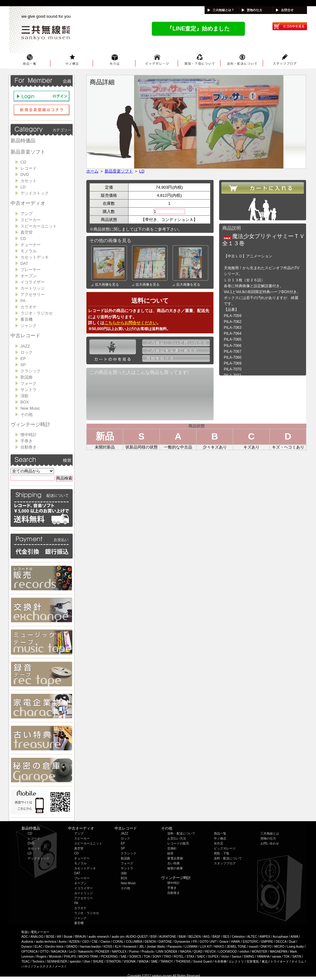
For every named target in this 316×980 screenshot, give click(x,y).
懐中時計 (28, 434)
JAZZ (25, 346)
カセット (28, 180)
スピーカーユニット (38, 226)
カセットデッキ (34, 257)
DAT (24, 263)
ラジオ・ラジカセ (36, 313)
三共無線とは (269, 833)
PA (22, 300)
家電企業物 (175, 858)
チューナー (30, 244)
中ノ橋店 (220, 838)
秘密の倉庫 (175, 868)
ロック (26, 352)
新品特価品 (23, 140)
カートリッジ (32, 288)
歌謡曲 (26, 377)
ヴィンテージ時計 (30, 424)
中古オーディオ (28, 203)
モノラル (28, 251)
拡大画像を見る (105, 284)
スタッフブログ (225, 863)
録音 (170, 853)
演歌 (24, 395)
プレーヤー (30, 269)
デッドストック (34, 193)
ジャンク (28, 325)
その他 (26, 414)
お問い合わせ (269, 843)
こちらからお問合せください (130, 322)
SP (23, 364)
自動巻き (28, 447)
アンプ (26, 213)
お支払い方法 (176, 838)
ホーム (92, 171)
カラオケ (28, 307)
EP (23, 358)
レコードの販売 (178, 843)
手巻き (26, 441)
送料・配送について (181, 833)
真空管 (26, 232)
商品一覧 (220, 833)
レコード (28, 168)
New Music (30, 408)
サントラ (28, 389)
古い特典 (173, 863)
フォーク (28, 383)
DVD (24, 174)
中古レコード (25, 335)
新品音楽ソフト (28, 151)
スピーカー (30, 220)
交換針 (172, 848)
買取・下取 (221, 853)
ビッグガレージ (225, 848)
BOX (24, 402)
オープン (28, 276)
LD (23, 187)
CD (23, 162)
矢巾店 (218, 843)
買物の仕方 (268, 838)
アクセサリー (32, 294)
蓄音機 (26, 319)
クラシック (30, 371)
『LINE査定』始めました (198, 28)
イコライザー (32, 282)
